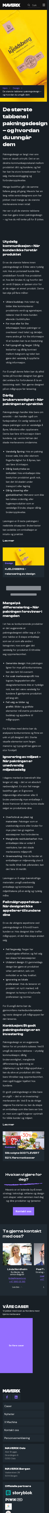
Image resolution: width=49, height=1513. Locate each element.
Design (16, 88)
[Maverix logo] (15, 5)
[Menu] (44, 5)
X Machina (10, 1422)
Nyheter (9, 1414)
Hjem (5, 88)
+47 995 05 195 (17, 1281)
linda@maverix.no (17, 1278)
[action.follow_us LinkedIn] (16, 1397)
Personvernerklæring (17, 1438)
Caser (8, 1406)
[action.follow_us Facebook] (7, 1397)
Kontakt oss (11, 1430)
